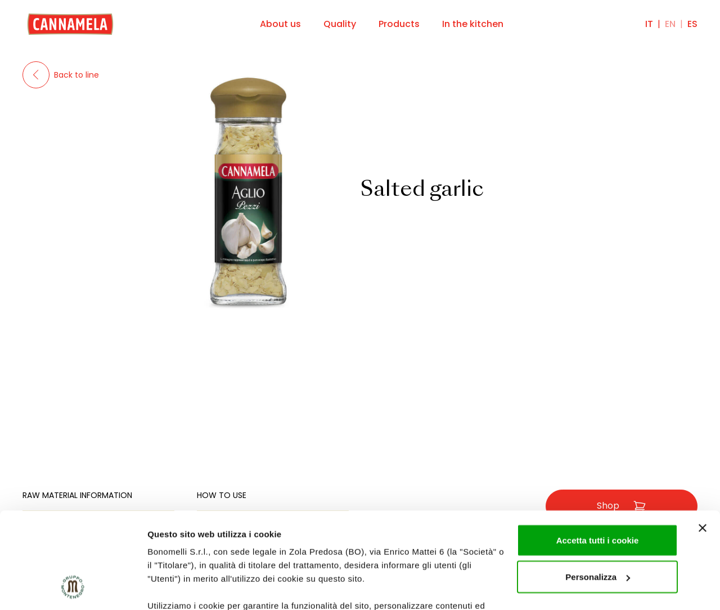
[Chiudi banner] (702, 440)
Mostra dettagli (177, 588)
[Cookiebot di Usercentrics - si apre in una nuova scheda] (73, 588)
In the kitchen (472, 23)
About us (280, 23)
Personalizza (597, 489)
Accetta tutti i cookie (597, 452)
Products (399, 23)
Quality (339, 23)
